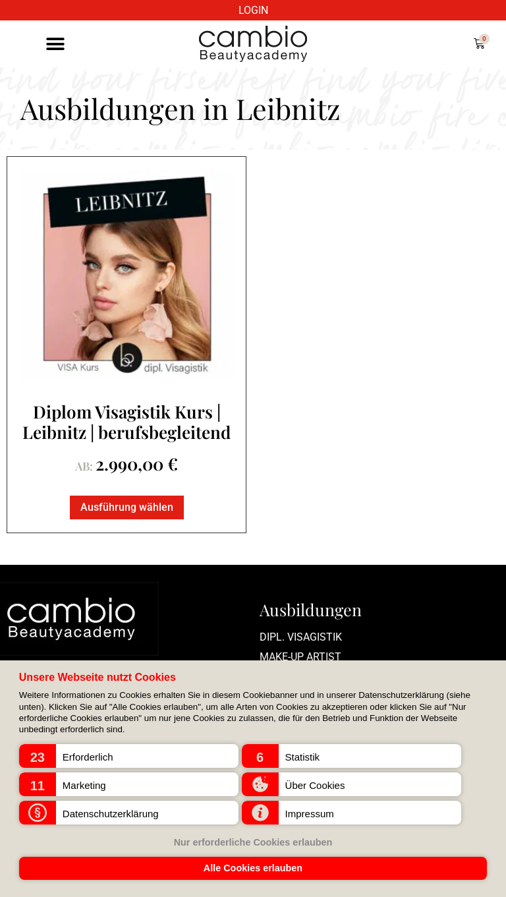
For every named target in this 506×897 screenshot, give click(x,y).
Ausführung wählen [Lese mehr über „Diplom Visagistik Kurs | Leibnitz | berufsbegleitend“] (126, 507)
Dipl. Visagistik (301, 637)
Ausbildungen (311, 609)
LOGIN (253, 10)
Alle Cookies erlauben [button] (253, 868)
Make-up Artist (300, 657)
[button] (129, 756)
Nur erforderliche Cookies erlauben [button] (253, 842)
